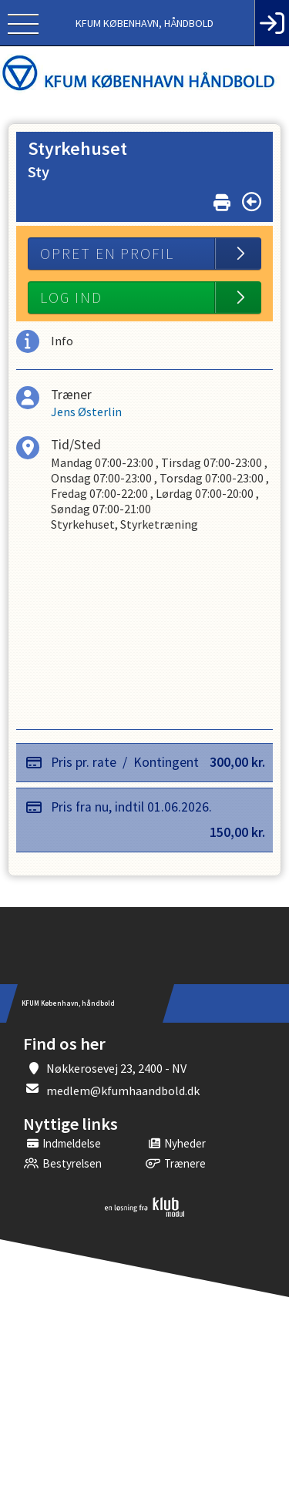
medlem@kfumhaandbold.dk (123, 1090)
